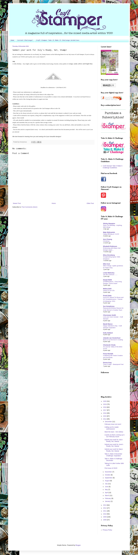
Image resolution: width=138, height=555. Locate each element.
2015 (105, 416)
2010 (105, 514)
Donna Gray (107, 362)
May (106, 489)
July (106, 484)
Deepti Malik (107, 280)
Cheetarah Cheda (109, 345)
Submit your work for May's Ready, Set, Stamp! (114, 450)
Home (12, 40)
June (107, 486)
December (108, 421)
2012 (105, 508)
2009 (105, 517)
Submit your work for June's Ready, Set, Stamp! (114, 445)
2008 (105, 520)
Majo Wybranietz (109, 232)
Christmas (106, 241)
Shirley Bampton (109, 223)
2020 (105, 401)
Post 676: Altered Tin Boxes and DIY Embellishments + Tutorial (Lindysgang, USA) (113, 299)
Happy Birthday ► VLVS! (111, 234)
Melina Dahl (107, 289)
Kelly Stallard (108, 333)
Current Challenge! (25, 40)
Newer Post (17, 203)
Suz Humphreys (108, 306)
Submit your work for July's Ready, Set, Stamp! (114, 440)
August (107, 481)
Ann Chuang (107, 239)
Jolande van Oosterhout (111, 338)
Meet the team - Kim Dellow (114, 432)
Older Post (90, 203)
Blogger (78, 545)
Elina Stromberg (109, 255)
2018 (105, 407)
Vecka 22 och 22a (108, 290)
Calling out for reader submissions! (112, 428)
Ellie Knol (106, 264)
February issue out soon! (113, 424)
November (108, 472)
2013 (105, 505)
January (108, 501)
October (108, 475)
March (107, 495)
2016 (105, 413)
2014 (105, 419)
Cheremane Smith (109, 315)
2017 (105, 410)
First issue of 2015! (111, 468)
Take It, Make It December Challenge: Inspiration (113, 455)
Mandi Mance (108, 324)
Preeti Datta (107, 295)
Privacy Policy (107, 530)
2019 (105, 404)
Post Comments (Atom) (29, 207)
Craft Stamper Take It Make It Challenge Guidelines (57, 40)
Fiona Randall (108, 354)
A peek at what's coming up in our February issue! (115, 436)
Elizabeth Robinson (110, 246)
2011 (105, 511)
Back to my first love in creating (113, 340)
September (109, 478)
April (106, 492)
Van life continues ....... (110, 274)
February (108, 498)
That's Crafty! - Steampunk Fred (113, 364)
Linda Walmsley (108, 273)
